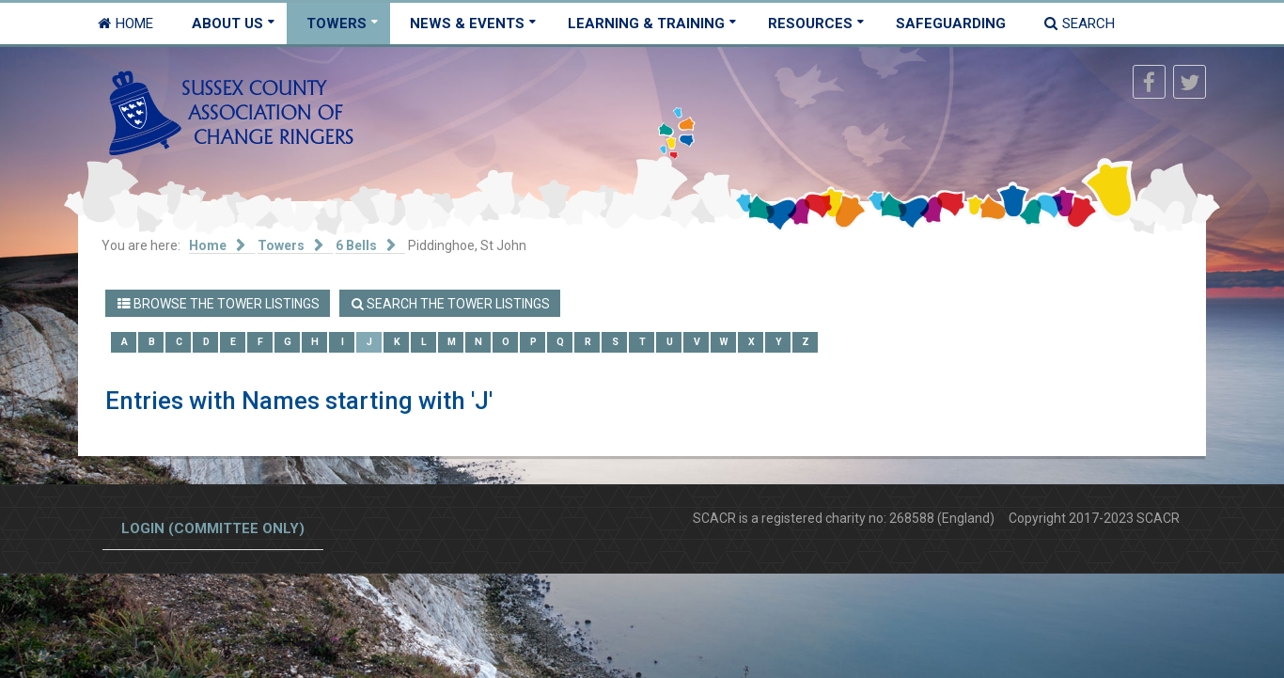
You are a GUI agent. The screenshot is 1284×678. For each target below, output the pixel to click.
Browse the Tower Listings (218, 303)
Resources (810, 23)
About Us (227, 23)
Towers (336, 23)
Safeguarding (951, 23)
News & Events (467, 23)
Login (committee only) (213, 528)
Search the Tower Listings (451, 303)
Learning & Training (646, 23)
